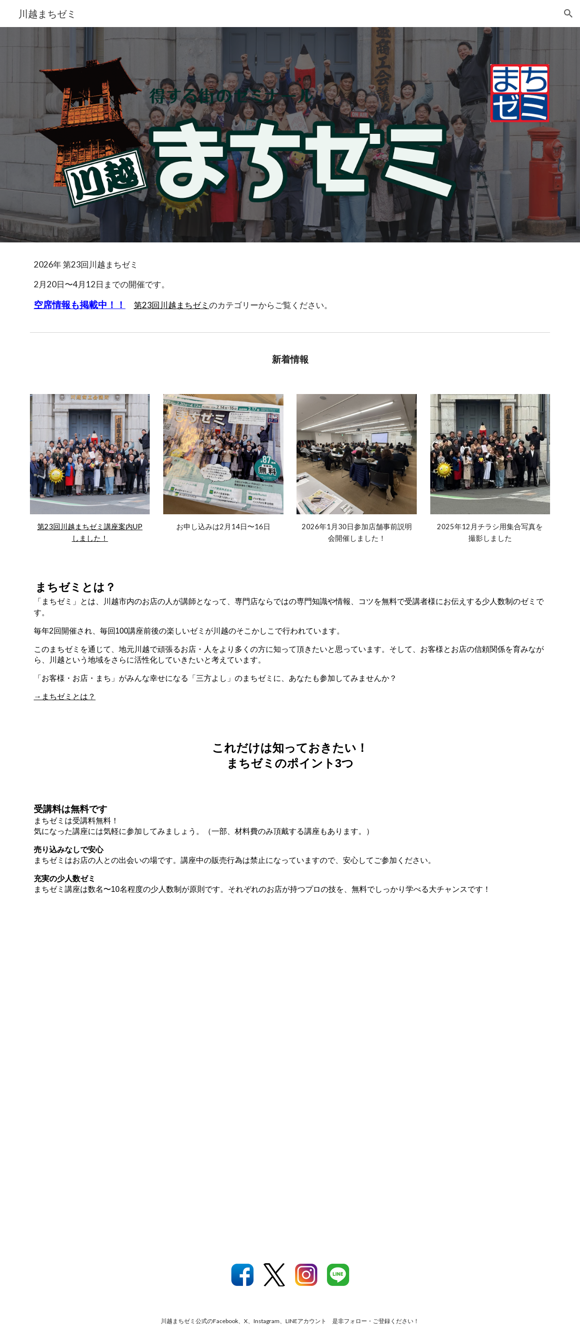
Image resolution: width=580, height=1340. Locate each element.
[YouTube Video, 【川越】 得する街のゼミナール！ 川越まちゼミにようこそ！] (290, 1083)
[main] (290, 285)
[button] (568, 13)
